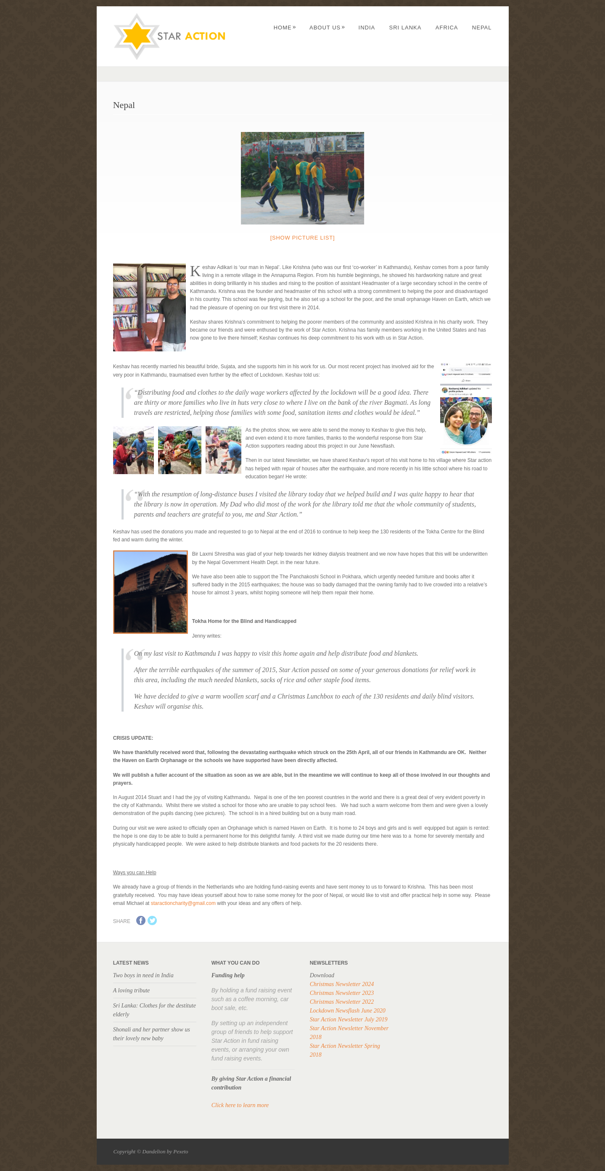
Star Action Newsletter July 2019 (349, 1019)
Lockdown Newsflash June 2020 (348, 1010)
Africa (447, 27)
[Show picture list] (302, 238)
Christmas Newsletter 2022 (342, 1002)
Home (285, 27)
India (367, 27)
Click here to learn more (240, 1105)
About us (327, 27)
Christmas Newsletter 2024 (342, 984)
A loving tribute (131, 990)
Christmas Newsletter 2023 (342, 993)
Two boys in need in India (143, 975)
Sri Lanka (405, 27)
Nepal (482, 27)
